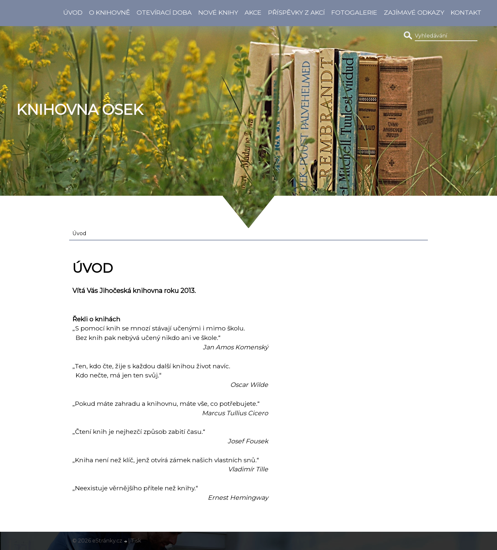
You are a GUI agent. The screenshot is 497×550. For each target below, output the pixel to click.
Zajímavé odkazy (414, 12)
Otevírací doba (164, 12)
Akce (253, 12)
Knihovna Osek (79, 109)
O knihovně (109, 12)
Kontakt (466, 12)
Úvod (73, 12)
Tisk (136, 541)
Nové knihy (218, 12)
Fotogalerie (354, 12)
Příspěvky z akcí (296, 12)
